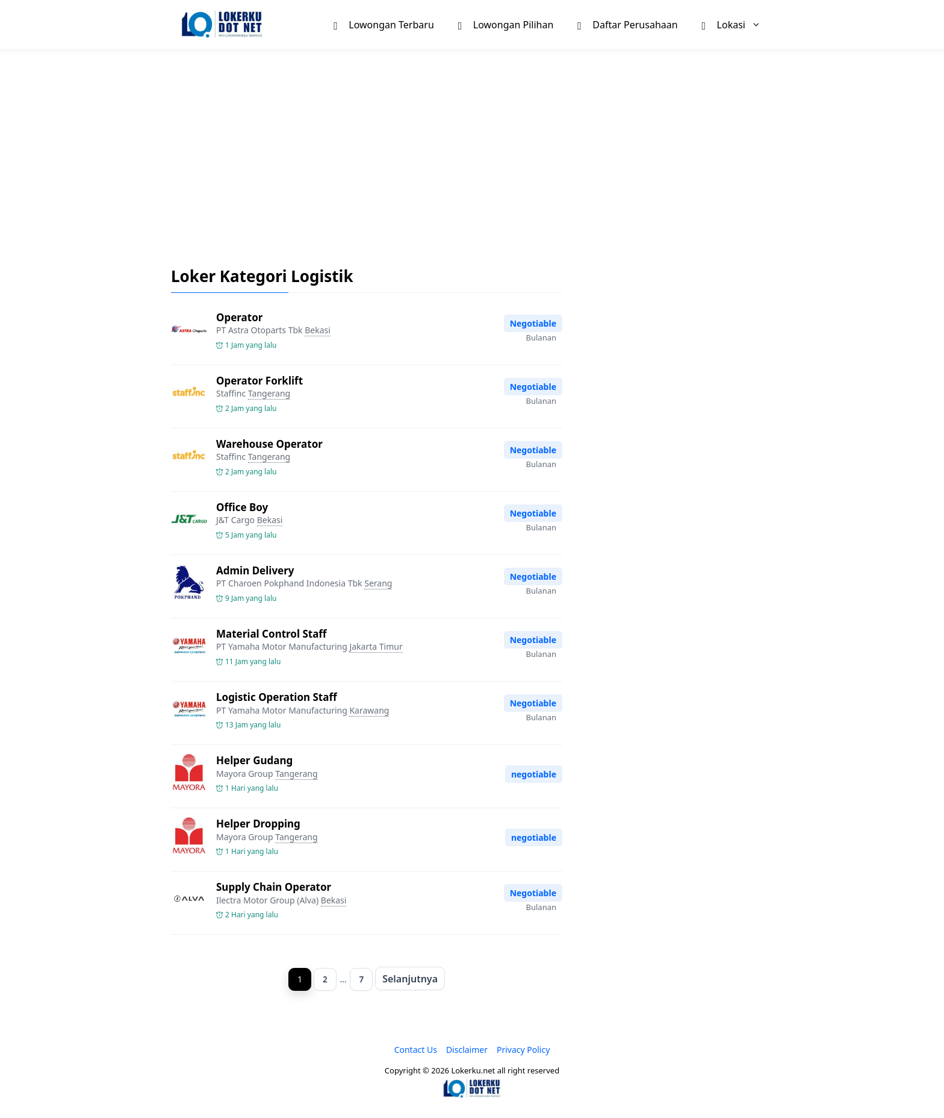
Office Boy (242, 507)
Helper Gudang (254, 760)
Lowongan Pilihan (506, 24)
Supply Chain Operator (273, 887)
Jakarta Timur (375, 646)
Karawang (369, 710)
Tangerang (269, 393)
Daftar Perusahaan (627, 24)
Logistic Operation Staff (276, 697)
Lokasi (737, 24)
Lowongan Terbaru (383, 24)
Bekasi (318, 330)
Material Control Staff (271, 634)
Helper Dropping (258, 824)
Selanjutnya (411, 978)
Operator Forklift (259, 381)
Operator (239, 317)
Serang (378, 583)
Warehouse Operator (269, 444)
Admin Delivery (255, 570)
